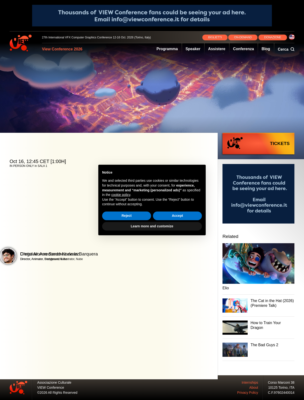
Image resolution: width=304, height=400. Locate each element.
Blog (266, 49)
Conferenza (243, 49)
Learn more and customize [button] (152, 226)
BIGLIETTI (215, 37)
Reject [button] (127, 216)
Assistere (216, 49)
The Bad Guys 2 (264, 345)
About (253, 387)
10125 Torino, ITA (281, 387)
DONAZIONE (272, 37)
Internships (250, 382)
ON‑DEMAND (243, 37)
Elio (225, 288)
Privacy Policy (247, 392)
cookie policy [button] (120, 195)
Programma (167, 49)
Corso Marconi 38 (281, 382)
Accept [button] (177, 216)
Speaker (193, 49)
